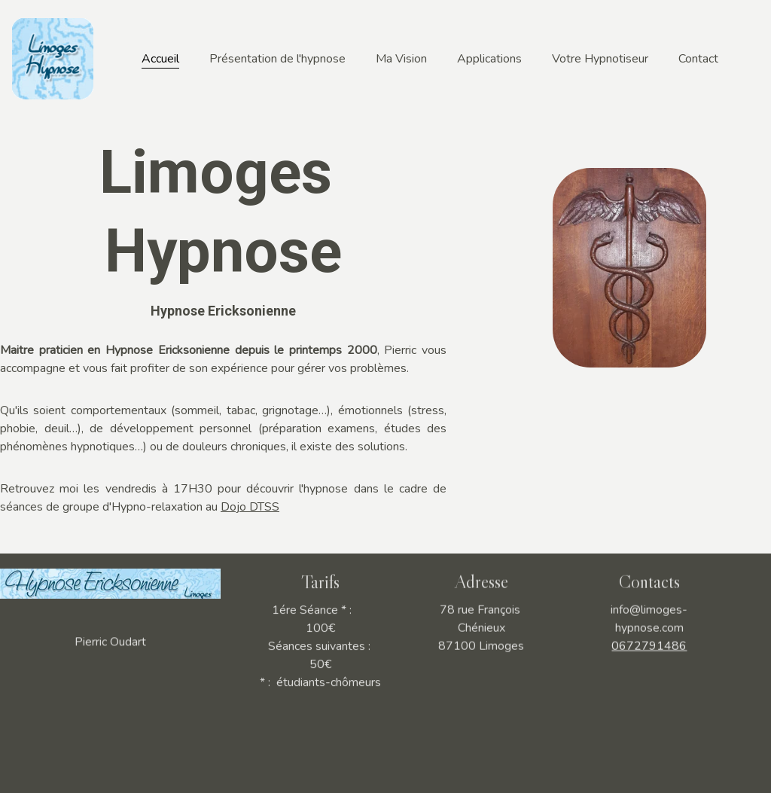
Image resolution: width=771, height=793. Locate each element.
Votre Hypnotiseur (600, 58)
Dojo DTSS (250, 507)
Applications (489, 58)
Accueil (160, 58)
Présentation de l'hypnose (277, 58)
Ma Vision (401, 58)
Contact (698, 58)
